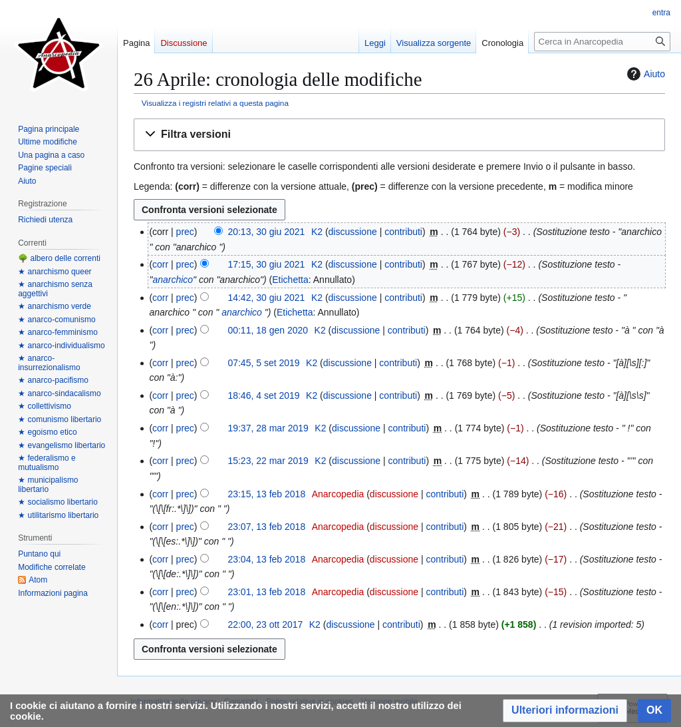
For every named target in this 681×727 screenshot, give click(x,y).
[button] (399, 135)
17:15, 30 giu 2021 (266, 264)
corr (160, 264)
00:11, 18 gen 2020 (267, 330)
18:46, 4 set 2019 (263, 395)
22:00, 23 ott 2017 (265, 624)
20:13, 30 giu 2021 (266, 231)
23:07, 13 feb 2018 (266, 526)
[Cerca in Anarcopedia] (602, 41)
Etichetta (290, 279)
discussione (353, 231)
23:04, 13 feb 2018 (266, 559)
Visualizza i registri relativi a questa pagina (215, 103)
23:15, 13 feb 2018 (266, 494)
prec (185, 231)
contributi (403, 231)
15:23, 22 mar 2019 (267, 460)
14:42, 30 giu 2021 (266, 297)
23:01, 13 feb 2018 (266, 592)
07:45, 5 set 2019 (263, 363)
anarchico (172, 279)
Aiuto (644, 74)
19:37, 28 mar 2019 (267, 428)
